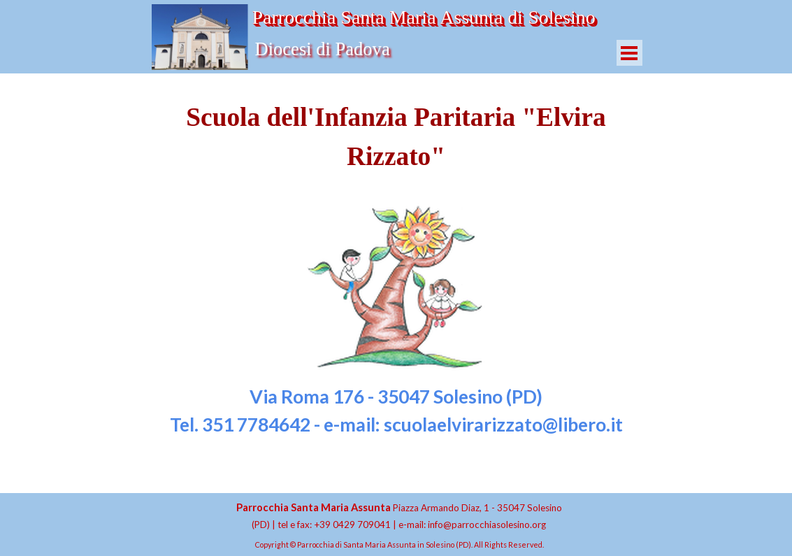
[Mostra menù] (629, 53)
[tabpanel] (396, 268)
